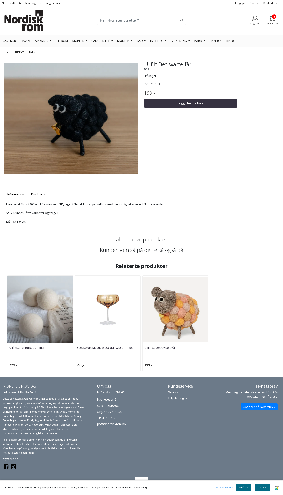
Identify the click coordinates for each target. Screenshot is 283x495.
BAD (140, 41)
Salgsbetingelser (179, 398)
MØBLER (78, 41)
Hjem (7, 52)
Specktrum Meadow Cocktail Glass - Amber (106, 348)
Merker (216, 41)
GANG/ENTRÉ (101, 41)
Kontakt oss (270, 3)
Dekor (31, 52)
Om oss (254, 3)
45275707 (108, 418)
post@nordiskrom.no (111, 424)
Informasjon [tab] (15, 194)
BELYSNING (179, 41)
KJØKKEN (123, 41)
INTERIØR (157, 41)
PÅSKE (26, 41)
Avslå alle (243, 487)
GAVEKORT (10, 41)
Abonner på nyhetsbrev (259, 407)
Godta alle (262, 487)
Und (146, 68)
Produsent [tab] (38, 194)
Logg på (240, 3)
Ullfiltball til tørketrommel (26, 348)
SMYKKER (42, 41)
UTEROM (61, 41)
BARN (198, 41)
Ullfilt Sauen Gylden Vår (160, 348)
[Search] (141, 20)
